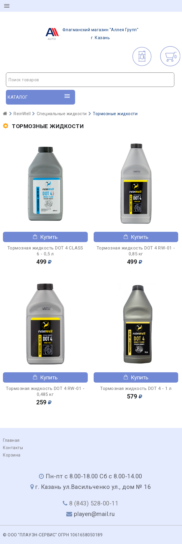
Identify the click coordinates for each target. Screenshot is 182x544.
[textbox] (90, 80)
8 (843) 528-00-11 (94, 503)
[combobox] (90, 79)
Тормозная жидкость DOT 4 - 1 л (135, 388)
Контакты (13, 447)
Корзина (12, 455)
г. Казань (90, 34)
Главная (11, 440)
